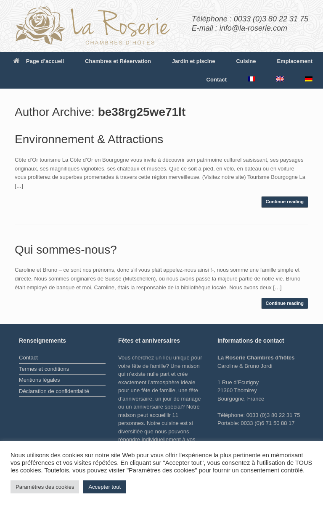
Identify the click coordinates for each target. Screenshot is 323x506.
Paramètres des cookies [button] (45, 487)
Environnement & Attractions (89, 139)
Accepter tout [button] (104, 487)
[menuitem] (251, 79)
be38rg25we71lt (142, 111)
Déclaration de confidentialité (54, 391)
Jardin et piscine (193, 61)
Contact (217, 79)
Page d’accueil (38, 61)
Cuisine (246, 61)
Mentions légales (39, 380)
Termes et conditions (44, 369)
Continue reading (285, 201)
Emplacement (294, 61)
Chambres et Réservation (118, 61)
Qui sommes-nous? (66, 249)
